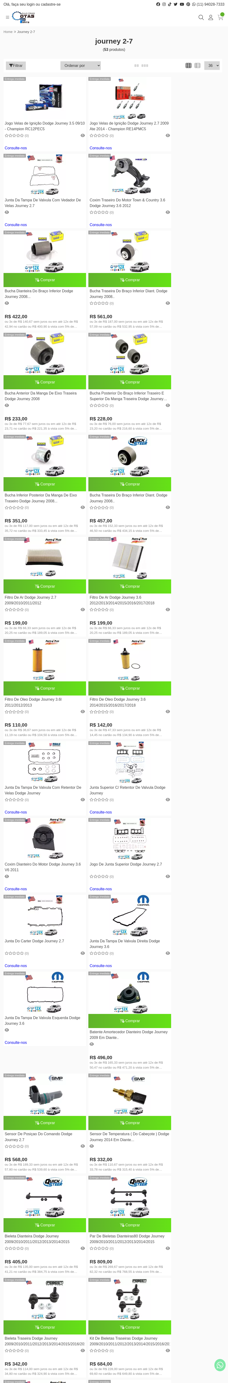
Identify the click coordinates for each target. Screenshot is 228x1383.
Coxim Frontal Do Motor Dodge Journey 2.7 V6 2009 (185, 1071)
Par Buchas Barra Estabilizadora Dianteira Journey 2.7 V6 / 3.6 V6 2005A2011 (180, 1162)
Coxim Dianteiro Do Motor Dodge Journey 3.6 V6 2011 (106, 611)
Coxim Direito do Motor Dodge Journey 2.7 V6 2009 (37, 1148)
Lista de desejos (131, 1272)
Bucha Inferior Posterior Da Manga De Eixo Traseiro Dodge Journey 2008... (184, 319)
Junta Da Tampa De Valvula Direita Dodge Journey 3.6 (107, 688)
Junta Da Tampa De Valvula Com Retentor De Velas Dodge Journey (180, 509)
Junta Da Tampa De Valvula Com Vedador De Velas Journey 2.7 (179, 126)
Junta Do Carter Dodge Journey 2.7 (34, 685)
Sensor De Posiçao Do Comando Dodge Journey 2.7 (112, 779)
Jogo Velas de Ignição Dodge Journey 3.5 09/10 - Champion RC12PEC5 (36, 126)
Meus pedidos (129, 1265)
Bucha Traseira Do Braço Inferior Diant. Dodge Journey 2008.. (185, 217)
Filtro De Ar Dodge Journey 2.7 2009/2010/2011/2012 (104, 421)
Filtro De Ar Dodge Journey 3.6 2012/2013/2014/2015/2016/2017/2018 (184, 421)
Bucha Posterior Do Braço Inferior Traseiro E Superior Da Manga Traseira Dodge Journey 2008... (111, 319)
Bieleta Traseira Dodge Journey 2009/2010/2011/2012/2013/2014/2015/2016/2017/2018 (186, 881)
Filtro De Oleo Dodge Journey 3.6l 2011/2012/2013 (33, 523)
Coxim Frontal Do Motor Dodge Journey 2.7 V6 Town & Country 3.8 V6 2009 (111, 1071)
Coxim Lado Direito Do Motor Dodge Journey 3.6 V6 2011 (108, 969)
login (31, 4)
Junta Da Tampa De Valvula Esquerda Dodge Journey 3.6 (184, 688)
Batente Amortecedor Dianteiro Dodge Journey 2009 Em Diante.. (36, 779)
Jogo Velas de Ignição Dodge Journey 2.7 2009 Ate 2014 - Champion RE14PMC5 (110, 126)
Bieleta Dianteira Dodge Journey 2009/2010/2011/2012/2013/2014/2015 (37, 881)
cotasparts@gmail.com (35, 1295)
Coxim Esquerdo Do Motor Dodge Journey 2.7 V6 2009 (33, 1071)
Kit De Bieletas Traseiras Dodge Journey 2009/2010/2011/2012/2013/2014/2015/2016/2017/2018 (39, 983)
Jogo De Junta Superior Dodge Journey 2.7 (185, 611)
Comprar (113, 203)
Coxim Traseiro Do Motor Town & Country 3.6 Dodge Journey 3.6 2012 (35, 203)
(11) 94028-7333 (208, 4)
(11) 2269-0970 (28, 1280)
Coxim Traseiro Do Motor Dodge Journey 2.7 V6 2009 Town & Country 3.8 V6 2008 (186, 969)
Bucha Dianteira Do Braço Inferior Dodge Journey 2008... (112, 217)
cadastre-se (51, 4)
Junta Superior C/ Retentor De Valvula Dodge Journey (36, 611)
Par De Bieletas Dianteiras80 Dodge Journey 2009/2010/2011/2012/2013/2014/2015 (110, 881)
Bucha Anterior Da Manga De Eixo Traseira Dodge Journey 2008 (33, 319)
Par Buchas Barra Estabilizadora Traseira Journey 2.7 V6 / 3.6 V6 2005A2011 (105, 1162)
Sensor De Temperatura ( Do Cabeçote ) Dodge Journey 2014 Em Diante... (186, 779)
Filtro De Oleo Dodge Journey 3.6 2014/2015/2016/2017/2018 (106, 523)
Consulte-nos (16, 148)
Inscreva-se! (197, 1317)
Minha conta (128, 1258)
